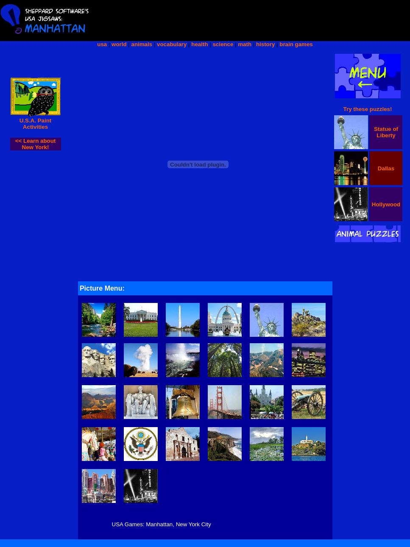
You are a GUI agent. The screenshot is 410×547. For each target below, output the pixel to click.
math (244, 44)
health (199, 44)
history (265, 44)
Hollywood (386, 204)
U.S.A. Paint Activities (36, 123)
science (222, 44)
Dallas (386, 168)
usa (102, 44)
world (119, 44)
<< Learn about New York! (35, 144)
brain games (296, 44)
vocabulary (172, 44)
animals (142, 44)
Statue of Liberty (386, 132)
